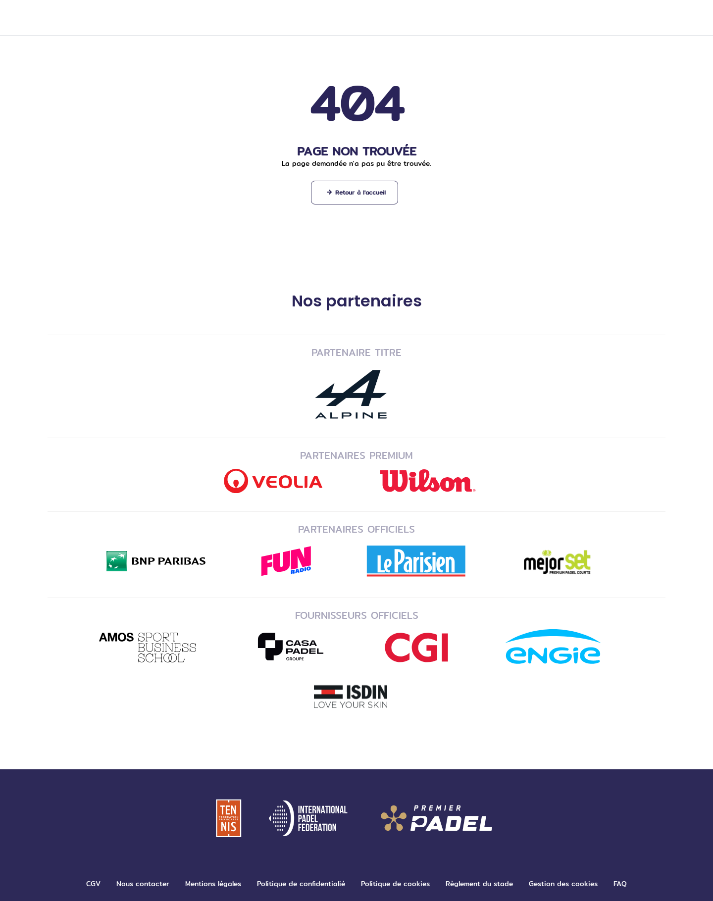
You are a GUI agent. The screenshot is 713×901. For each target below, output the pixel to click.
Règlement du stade (479, 884)
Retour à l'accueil (360, 192)
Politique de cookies (395, 884)
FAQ (620, 884)
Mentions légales (213, 884)
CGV (93, 884)
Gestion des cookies (563, 884)
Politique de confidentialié (301, 884)
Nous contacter (142, 884)
